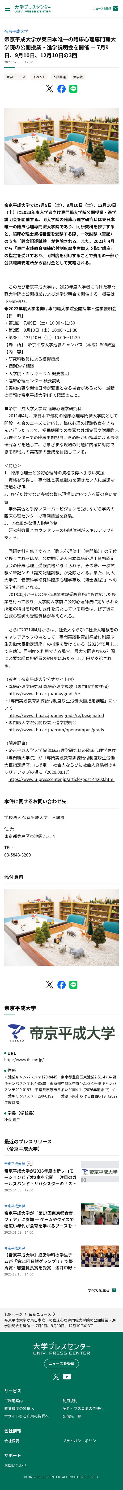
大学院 (78, 77)
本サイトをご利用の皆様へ (26, 1416)
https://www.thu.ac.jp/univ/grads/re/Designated (56, 715)
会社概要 (11, 1440)
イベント (39, 77)
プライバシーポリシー (81, 1440)
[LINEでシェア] (73, 89)
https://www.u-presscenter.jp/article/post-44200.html (61, 779)
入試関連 (59, 77)
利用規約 (70, 1400)
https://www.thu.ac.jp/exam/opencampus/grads (56, 729)
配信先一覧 (72, 1416)
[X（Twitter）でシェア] (50, 89)
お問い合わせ (15, 1465)
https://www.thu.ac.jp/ (24, 1059)
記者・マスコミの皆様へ (83, 1408)
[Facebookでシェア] (61, 89)
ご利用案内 (13, 1400)
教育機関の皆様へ (19, 1408)
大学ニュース (15, 77)
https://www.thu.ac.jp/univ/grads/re (44, 693)
